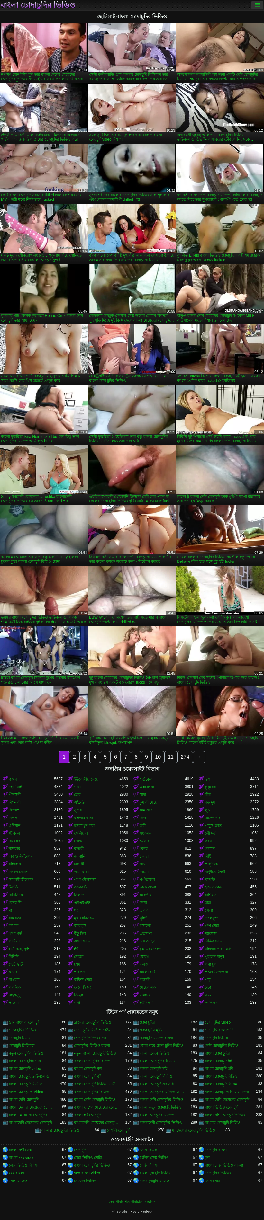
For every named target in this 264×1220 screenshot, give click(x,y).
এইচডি (79, 802)
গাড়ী (77, 1003)
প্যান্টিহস (211, 1003)
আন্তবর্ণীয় (81, 887)
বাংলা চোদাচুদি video (25, 1068)
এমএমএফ (82, 902)
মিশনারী (15, 802)
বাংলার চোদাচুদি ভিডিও (223, 1122)
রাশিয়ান (211, 895)
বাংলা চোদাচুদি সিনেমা (222, 1084)
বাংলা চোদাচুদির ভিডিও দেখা (227, 1092)
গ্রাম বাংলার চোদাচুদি (24, 1022)
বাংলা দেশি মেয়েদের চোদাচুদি (227, 1099)
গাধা (77, 787)
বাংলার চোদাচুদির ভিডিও (60, 1130)
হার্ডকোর (146, 779)
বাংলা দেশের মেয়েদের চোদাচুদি (31, 1107)
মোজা (78, 956)
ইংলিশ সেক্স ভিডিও (154, 1157)
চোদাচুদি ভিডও (20, 1038)
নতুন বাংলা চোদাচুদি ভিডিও (95, 1053)
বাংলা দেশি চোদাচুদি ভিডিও (94, 1099)
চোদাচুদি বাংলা (216, 1150)
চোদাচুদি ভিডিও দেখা (90, 1038)
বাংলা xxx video (21, 1157)
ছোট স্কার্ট (16, 964)
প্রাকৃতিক (211, 864)
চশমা (143, 902)
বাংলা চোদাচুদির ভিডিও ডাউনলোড (162, 1092)
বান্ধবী (79, 848)
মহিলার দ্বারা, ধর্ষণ (218, 949)
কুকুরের (210, 787)
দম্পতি (210, 879)
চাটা (208, 987)
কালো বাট (147, 972)
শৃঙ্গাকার (14, 848)
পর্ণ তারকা (147, 879)
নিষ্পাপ (14, 810)
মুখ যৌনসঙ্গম (84, 918)
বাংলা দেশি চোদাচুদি (24, 1099)
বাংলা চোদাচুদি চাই (154, 1068)
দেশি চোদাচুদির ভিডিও (222, 1045)
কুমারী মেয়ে (148, 802)
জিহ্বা (78, 995)
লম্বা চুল (211, 964)
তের (77, 794)
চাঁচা (208, 794)
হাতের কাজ (214, 887)
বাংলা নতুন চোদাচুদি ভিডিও (161, 1107)
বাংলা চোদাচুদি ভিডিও (25, 1084)
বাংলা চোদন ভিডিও (155, 1053)
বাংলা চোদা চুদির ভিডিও (158, 1061)
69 (76, 949)
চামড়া (144, 856)
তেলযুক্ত (211, 918)
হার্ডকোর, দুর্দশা (20, 949)
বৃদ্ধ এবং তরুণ (151, 949)
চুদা (207, 1157)
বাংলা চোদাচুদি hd (218, 1061)
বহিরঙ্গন (15, 864)
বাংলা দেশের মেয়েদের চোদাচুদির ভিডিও (96, 1107)
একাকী (79, 864)
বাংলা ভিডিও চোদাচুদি (222, 1107)
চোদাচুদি (80, 1150)
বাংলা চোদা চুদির (217, 1053)
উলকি (13, 887)
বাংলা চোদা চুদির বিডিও (92, 1061)
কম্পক (13, 926)
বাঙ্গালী (145, 979)
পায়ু (208, 979)
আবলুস (80, 926)
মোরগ (144, 956)
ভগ (207, 779)
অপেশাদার (213, 818)
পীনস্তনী (15, 794)
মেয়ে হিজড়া (83, 987)
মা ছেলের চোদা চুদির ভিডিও (193, 1130)
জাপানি (79, 856)
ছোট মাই (15, 787)
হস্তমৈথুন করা (84, 825)
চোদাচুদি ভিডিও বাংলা (156, 1038)
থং (76, 910)
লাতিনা (14, 941)
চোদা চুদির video (218, 1022)
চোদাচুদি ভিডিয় (216, 1038)
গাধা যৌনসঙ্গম (85, 879)
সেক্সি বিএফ (149, 1150)
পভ (142, 864)
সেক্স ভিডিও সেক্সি (88, 1157)
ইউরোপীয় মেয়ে (86, 779)
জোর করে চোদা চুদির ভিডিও (162, 1045)
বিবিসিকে (16, 895)
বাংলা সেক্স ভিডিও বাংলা (224, 1165)
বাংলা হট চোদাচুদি (87, 1115)
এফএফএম (82, 941)
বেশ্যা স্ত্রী (15, 902)
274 (185, 757)
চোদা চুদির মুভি (151, 1030)
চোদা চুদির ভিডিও (22, 1030)
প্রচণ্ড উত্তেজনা (216, 972)
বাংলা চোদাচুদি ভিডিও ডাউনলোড (96, 1084)
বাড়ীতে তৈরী (215, 872)
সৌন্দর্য (210, 833)
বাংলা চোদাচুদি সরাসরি (157, 1084)
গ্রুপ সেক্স (212, 926)
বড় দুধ (210, 802)
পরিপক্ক (79, 972)
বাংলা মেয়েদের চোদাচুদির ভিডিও (31, 1115)
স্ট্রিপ (143, 818)
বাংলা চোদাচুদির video (26, 1092)
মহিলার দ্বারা (83, 818)
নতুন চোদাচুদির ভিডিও (26, 1053)
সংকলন (145, 833)
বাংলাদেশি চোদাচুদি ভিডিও (225, 1115)
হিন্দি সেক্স (212, 1181)
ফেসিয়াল (81, 833)
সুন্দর (78, 810)
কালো (144, 872)
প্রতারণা (146, 933)
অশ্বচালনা (147, 787)
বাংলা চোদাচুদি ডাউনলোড (29, 1076)
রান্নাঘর (145, 995)
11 (171, 757)
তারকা (144, 910)
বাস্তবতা (15, 918)
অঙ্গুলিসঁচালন (21, 856)
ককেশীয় (146, 895)
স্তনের (13, 972)
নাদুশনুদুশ (16, 995)
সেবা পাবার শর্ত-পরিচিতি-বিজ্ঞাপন (131, 1202)
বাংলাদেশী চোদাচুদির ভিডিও (161, 1122)
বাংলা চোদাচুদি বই (87, 1076)
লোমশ (210, 848)
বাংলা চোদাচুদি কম (88, 1068)
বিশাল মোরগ (19, 872)
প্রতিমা (14, 1003)
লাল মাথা (81, 872)
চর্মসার (145, 841)
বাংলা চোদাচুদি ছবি (219, 1068)
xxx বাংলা (16, 1173)
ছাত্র (208, 902)
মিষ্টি (208, 856)
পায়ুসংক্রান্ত (213, 825)
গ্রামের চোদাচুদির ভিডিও (92, 1022)
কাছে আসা (148, 887)
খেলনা (79, 841)
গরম (208, 841)
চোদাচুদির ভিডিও (218, 1173)
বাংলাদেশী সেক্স (20, 1150)
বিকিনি (14, 956)
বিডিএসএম (214, 941)
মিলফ (13, 818)
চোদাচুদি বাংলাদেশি (219, 1030)
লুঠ (207, 810)
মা (10, 910)
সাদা (143, 794)
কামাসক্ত (146, 810)
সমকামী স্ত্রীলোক (21, 879)
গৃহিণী (144, 918)
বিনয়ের (14, 841)
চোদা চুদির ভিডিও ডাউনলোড (96, 1030)
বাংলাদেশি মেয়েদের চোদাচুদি (30, 1122)
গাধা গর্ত (15, 933)
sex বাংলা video (87, 1173)
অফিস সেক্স (83, 979)
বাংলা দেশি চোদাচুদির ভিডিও (161, 1099)
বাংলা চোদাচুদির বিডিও (91, 1092)
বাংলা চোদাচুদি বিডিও (221, 1076)
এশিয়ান (14, 825)
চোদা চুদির (147, 1022)
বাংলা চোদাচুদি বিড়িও (156, 1076)
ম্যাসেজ (211, 933)
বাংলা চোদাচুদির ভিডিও (38, 5)
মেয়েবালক (148, 987)
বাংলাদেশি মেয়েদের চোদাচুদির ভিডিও (96, 1122)
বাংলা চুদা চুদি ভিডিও (156, 1173)
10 (158, 757)
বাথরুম (14, 979)
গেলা (209, 910)
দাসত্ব (144, 964)
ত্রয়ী (143, 825)
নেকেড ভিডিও (85, 1181)
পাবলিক (15, 987)
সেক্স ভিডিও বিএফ (23, 1165)
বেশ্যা (144, 848)
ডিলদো (79, 895)
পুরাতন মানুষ (214, 956)
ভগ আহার (148, 941)
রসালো (145, 926)
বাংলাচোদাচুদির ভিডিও (157, 1115)
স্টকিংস (14, 833)
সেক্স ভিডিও (18, 1181)
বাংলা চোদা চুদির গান (25, 1061)
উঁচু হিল (80, 933)
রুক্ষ (208, 995)
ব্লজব (13, 779)
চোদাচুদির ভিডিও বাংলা (92, 1045)
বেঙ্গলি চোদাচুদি (118, 1130)
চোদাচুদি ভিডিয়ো (21, 1045)
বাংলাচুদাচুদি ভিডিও (154, 1181)
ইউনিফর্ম (146, 1003)
